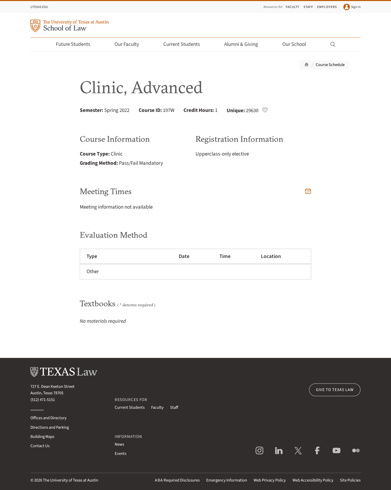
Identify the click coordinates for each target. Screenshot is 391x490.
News (119, 444)
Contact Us (40, 446)
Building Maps (42, 437)
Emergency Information (226, 480)
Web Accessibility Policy (313, 480)
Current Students (185, 44)
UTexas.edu (39, 6)
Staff (308, 6)
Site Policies (350, 480)
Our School (297, 44)
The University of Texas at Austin (70, 480)
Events (120, 454)
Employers (327, 6)
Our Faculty (130, 44)
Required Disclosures (177, 480)
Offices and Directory (48, 418)
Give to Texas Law (334, 390)
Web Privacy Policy (270, 480)
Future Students (76, 44)
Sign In (352, 7)
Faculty (293, 6)
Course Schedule (330, 65)
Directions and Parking (49, 427)
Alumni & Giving (244, 44)
